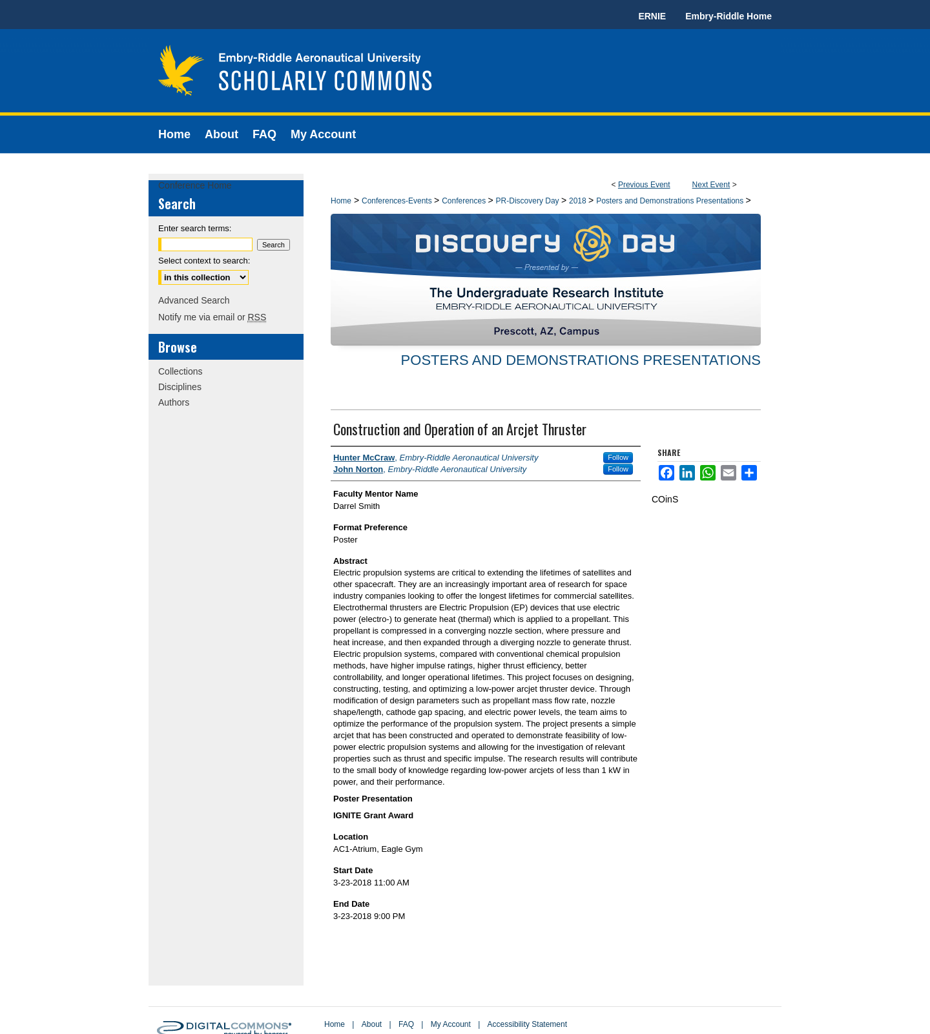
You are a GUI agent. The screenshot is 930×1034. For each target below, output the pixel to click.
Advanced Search (194, 300)
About (372, 1024)
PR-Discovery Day (528, 200)
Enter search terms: (194, 228)
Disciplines (180, 387)
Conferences (465, 200)
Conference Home (195, 185)
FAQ (406, 1024)
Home (341, 200)
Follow (618, 457)
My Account (451, 1024)
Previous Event (644, 184)
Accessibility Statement (527, 1024)
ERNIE (652, 16)
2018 (578, 200)
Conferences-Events (398, 200)
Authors (173, 402)
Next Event (711, 184)
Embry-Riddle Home (728, 16)
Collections (180, 371)
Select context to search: (204, 260)
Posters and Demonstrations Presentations (670, 200)
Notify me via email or (212, 317)
